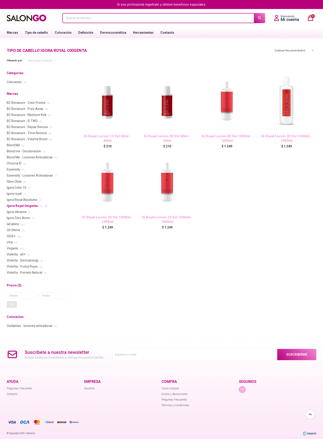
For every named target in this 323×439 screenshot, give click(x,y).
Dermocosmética (113, 32)
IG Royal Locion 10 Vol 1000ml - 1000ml (167, 219)
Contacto (167, 32)
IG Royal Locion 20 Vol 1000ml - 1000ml (107, 219)
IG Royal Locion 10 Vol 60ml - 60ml (107, 138)
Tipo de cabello (36, 32)
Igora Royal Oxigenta (40, 60)
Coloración (63, 32)
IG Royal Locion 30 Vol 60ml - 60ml (167, 138)
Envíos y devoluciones (175, 394)
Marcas (12, 32)
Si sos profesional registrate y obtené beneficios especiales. (161, 4)
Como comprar (170, 388)
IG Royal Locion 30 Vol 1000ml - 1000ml (286, 138)
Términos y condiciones (175, 405)
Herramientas (143, 32)
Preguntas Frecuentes (19, 388)
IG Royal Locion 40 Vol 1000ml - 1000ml (226, 138)
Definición (85, 32)
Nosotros (89, 388)
